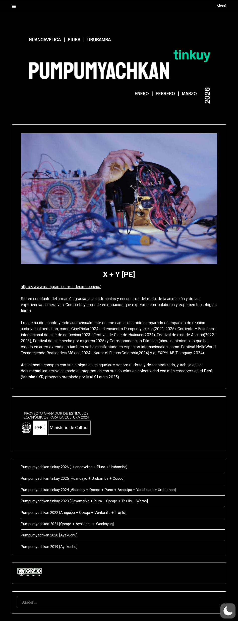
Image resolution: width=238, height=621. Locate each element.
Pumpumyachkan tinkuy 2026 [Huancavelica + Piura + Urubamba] (74, 467)
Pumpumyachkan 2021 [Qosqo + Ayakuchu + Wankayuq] (67, 524)
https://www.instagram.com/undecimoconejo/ (61, 286)
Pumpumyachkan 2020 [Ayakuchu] (49, 535)
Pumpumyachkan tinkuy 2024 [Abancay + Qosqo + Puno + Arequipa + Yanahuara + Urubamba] (98, 490)
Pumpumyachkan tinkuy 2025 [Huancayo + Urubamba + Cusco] (73, 478)
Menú (221, 6)
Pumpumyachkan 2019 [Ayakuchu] (49, 546)
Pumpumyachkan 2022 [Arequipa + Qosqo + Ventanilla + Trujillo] (73, 512)
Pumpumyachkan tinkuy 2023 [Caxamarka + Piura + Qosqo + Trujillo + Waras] (84, 501)
